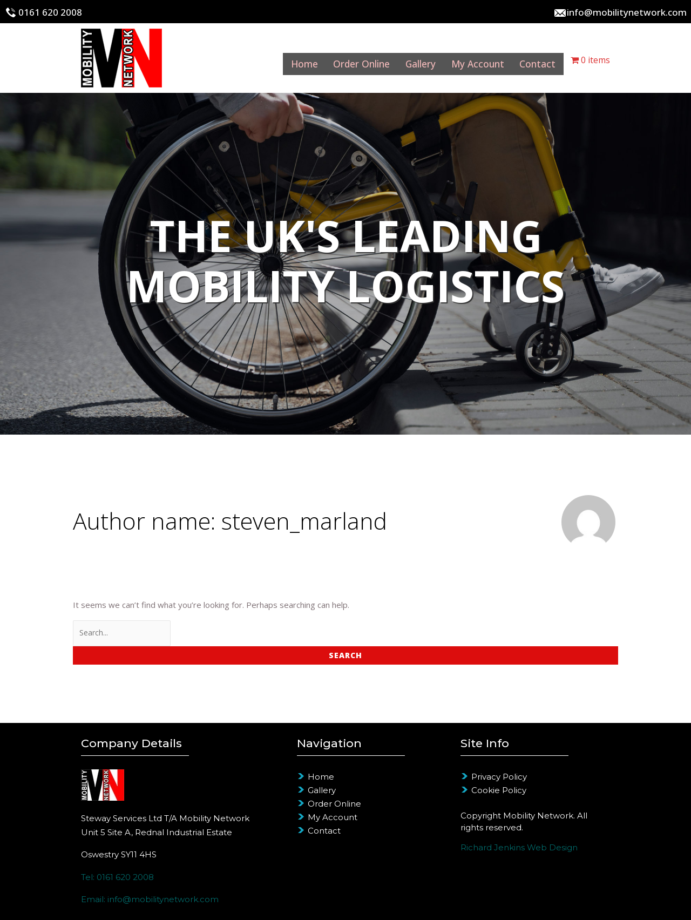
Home (278, 60)
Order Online (342, 60)
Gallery (408, 60)
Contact (536, 60)
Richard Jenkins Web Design (519, 847)
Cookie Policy (498, 790)
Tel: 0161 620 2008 (117, 877)
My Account (470, 60)
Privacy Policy (499, 777)
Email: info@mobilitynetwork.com (150, 899)
